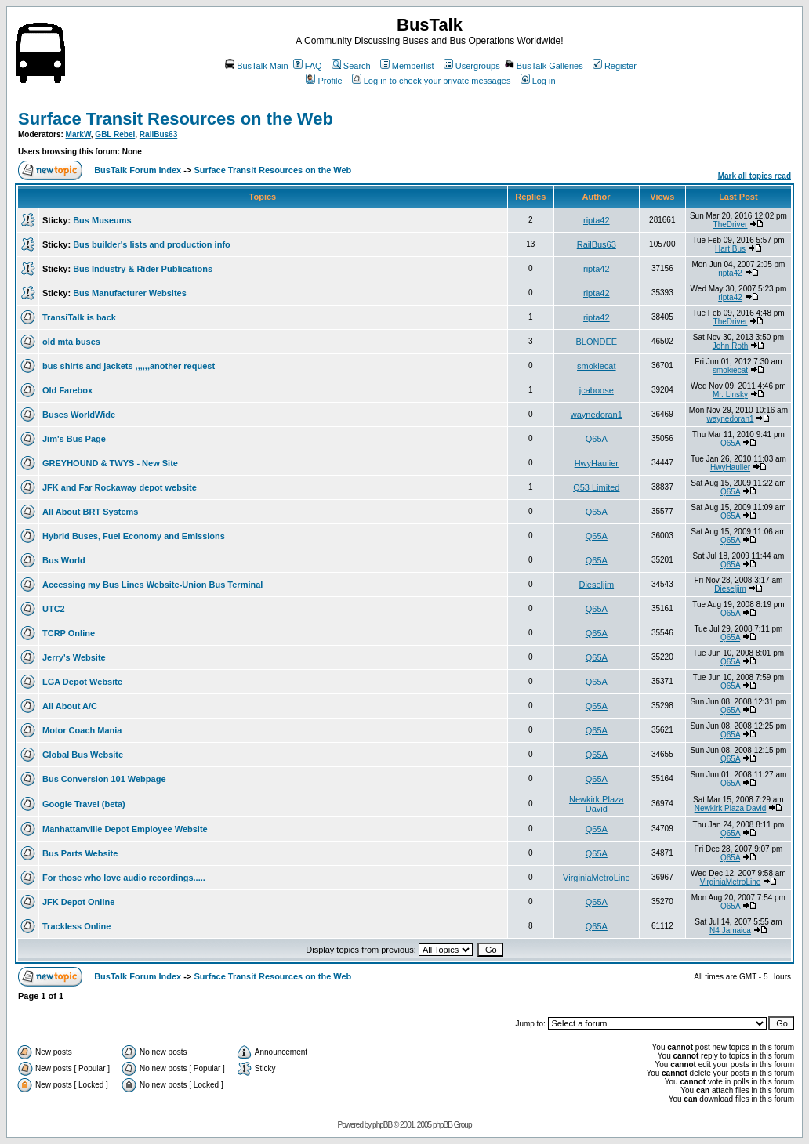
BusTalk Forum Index (137, 170)
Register (615, 66)
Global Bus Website (82, 754)
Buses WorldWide (78, 414)
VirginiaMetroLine (596, 877)
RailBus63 (158, 134)
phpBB (382, 1124)
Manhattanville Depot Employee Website (125, 829)
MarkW (78, 134)
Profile (324, 80)
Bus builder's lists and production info (151, 244)
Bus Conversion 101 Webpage (104, 779)
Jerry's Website (74, 657)
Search (351, 66)
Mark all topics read (754, 176)
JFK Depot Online (78, 902)
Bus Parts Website (80, 853)
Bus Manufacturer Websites (130, 293)
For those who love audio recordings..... (123, 877)
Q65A (597, 438)
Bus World (63, 560)
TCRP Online (68, 633)
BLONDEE (597, 341)
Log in (538, 80)
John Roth (731, 346)
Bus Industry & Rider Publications (142, 268)
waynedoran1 (596, 414)
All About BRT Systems (90, 511)
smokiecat (596, 366)
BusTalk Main (256, 66)
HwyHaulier (597, 463)
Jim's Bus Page (74, 438)
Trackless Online (76, 926)
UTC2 (53, 609)
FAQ (307, 66)
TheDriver (730, 224)
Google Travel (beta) (83, 804)
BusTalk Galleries (544, 66)
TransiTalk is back (79, 317)
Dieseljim (596, 584)
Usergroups (472, 66)
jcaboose (596, 390)
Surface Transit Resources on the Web (175, 119)
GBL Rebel (115, 134)
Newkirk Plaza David (596, 804)
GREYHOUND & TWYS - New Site (110, 463)
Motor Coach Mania (82, 730)
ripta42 (596, 220)
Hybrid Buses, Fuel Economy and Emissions (133, 536)
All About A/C (69, 706)
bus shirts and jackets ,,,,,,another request (128, 366)
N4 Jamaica (730, 930)
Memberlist (407, 66)
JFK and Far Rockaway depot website (119, 487)
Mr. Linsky (730, 394)
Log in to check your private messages (431, 80)
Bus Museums (102, 220)
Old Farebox (67, 390)
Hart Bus (730, 248)
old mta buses (71, 341)
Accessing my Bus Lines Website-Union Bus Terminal (152, 584)
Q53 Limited (596, 487)
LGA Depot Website (82, 681)
